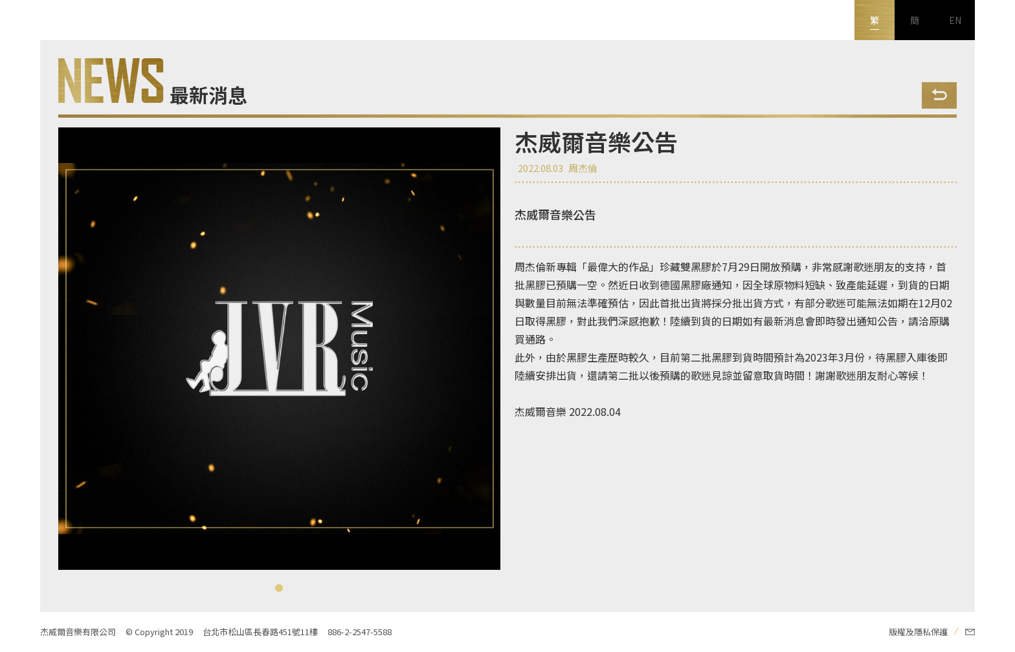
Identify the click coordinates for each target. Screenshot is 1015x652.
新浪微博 (20, 592)
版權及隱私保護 (918, 631)
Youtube (20, 552)
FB (20, 512)
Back (939, 95)
